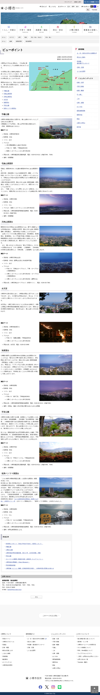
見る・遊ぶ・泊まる (36, 37)
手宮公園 (6, 105)
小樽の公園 (9, 550)
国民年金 (79, 115)
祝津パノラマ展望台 (10, 108)
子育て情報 (80, 86)
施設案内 (5, 659)
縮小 (77, 6)
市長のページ (6, 638)
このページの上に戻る (50, 616)
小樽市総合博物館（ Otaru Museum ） (18, 562)
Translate (94, 9)
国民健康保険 (81, 111)
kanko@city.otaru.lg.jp (14, 589)
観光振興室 (29, 41)
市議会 (4, 644)
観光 (26, 37)
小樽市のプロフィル (8, 641)
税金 (78, 119)
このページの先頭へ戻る (94, 691)
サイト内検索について (84, 647)
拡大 (68, 6)
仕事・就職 (80, 102)
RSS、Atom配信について (85, 650)
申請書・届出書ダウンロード (35, 644)
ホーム (3, 37)
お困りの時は (81, 123)
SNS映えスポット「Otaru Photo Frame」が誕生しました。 (24, 543)
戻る (36, 597)
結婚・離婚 (80, 90)
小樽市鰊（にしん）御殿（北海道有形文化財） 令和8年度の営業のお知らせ (30, 568)
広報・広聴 (80, 67)
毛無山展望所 (8, 94)
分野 (19, 37)
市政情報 (5, 656)
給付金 (79, 127)
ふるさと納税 (6, 653)
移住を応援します (7, 650)
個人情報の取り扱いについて (86, 638)
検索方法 (97, 1)
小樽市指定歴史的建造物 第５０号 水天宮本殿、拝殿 (23, 553)
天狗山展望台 (8, 96)
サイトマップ (68, 2)
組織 (11, 41)
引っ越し (79, 94)
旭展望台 (6, 102)
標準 (73, 6)
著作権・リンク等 (83, 641)
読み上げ (44, 6)
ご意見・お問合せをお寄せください (88, 656)
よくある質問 (81, 71)
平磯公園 (6, 91)
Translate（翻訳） (83, 662)
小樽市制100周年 (7, 665)
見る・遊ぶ (48, 37)
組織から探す (77, 2)
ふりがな (53, 6)
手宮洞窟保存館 (10, 565)
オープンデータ (7, 662)
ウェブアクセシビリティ (85, 653)
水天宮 (6, 99)
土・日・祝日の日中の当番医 (87, 53)
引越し (54, 647)
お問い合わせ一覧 (83, 659)
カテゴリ (12, 37)
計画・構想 (5, 647)
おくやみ (79, 106)
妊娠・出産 (80, 82)
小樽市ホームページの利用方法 (87, 644)
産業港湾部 (19, 41)
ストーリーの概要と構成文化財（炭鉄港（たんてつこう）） (24, 559)
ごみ (78, 98)
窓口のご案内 (81, 57)
